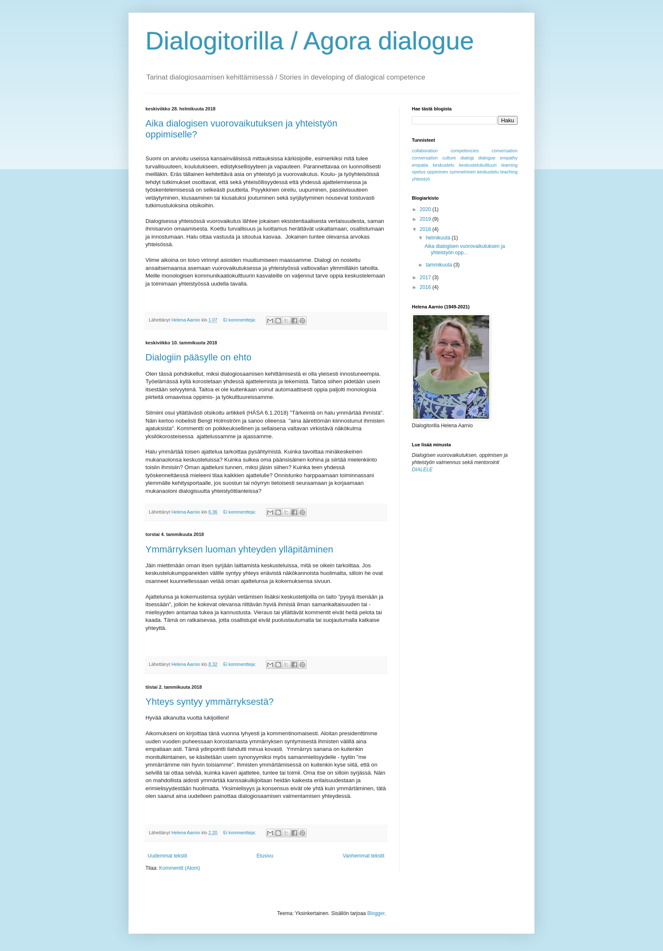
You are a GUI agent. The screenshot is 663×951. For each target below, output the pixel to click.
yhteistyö (421, 178)
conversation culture (434, 157)
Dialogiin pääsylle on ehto (198, 357)
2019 (426, 219)
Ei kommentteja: (240, 319)
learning (509, 165)
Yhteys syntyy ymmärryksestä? (209, 701)
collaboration (425, 150)
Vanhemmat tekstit (363, 856)
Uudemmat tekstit (167, 856)
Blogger (376, 913)
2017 (426, 277)
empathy (509, 157)
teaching (509, 171)
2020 (426, 209)
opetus (418, 171)
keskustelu (444, 165)
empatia (420, 165)
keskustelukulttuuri (478, 165)
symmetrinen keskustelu (474, 171)
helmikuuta (439, 238)
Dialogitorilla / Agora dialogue (309, 41)
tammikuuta (439, 265)
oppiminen (437, 171)
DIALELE (422, 470)
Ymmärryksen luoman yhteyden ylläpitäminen (239, 549)
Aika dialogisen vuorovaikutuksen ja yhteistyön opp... (465, 249)
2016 (426, 287)
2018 (426, 229)
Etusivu (265, 856)
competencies (465, 150)
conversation (505, 150)
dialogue (487, 157)
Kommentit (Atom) (179, 868)
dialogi (467, 157)
